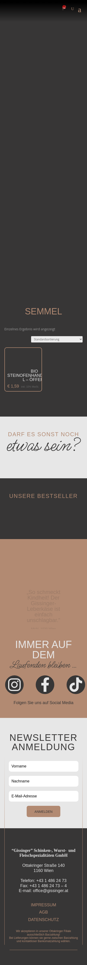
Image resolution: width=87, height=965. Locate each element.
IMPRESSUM (43, 905)
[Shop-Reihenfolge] (57, 339)
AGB (43, 912)
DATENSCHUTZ (43, 919)
